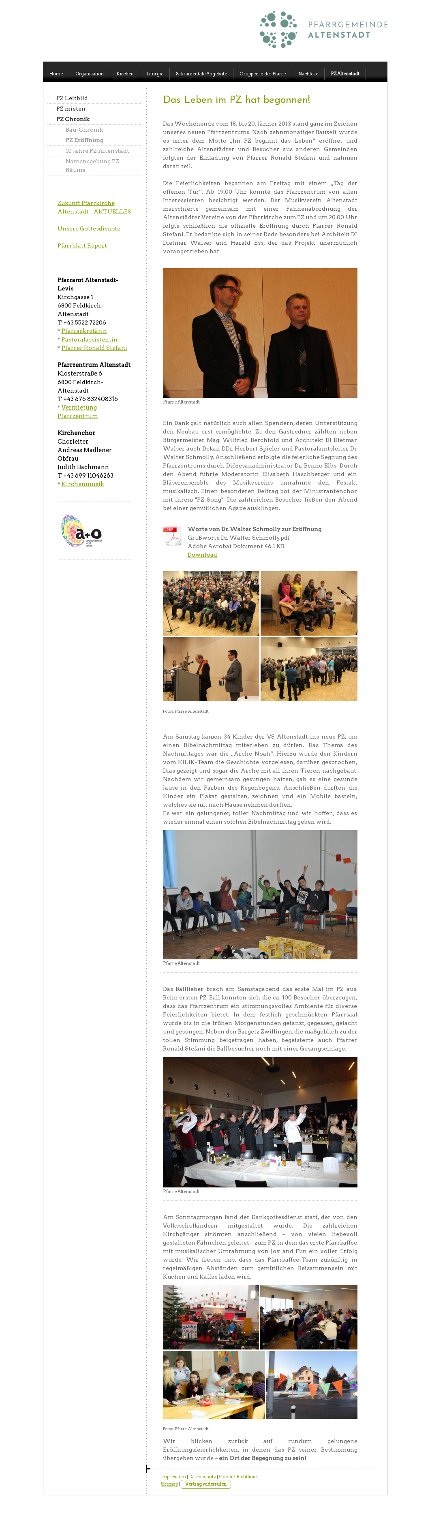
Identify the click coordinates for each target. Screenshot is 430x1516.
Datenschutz (202, 1477)
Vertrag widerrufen (206, 1484)
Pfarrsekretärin (84, 331)
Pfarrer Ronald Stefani (94, 348)
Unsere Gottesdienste (89, 228)
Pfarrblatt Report (82, 245)
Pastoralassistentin (90, 339)
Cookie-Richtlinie (238, 1477)
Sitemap (169, 1484)
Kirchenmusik (83, 484)
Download (202, 554)
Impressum (173, 1477)
